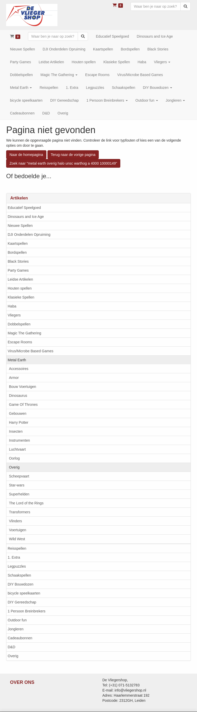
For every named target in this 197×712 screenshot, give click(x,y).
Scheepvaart (19, 476)
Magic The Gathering (24, 333)
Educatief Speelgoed (24, 208)
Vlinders (15, 521)
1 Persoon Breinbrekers (26, 611)
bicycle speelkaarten (24, 593)
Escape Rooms (20, 342)
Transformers (19, 512)
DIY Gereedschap (22, 602)
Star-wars (16, 485)
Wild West (17, 539)
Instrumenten (19, 440)
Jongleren (16, 629)
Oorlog (14, 458)
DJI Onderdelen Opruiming (29, 234)
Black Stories (18, 261)
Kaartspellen (18, 243)
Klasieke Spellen (21, 297)
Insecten (16, 431)
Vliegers (14, 315)
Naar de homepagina (26, 155)
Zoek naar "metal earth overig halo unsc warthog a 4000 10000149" (63, 163)
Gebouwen (17, 413)
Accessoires (18, 369)
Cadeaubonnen (20, 638)
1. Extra (14, 557)
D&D (11, 647)
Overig (14, 467)
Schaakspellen (19, 575)
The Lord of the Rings (26, 503)
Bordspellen (17, 252)
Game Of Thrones (23, 404)
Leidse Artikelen (20, 279)
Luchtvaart (17, 449)
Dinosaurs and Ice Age (26, 217)
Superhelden (19, 494)
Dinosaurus (18, 396)
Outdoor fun (17, 620)
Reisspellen (17, 548)
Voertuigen (17, 530)
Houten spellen (20, 288)
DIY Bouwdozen (20, 584)
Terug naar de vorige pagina (73, 155)
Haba (12, 306)
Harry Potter (18, 422)
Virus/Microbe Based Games (30, 351)
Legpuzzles (17, 566)
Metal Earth (17, 360)
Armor (14, 378)
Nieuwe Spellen (20, 226)
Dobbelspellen (19, 324)
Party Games (18, 270)
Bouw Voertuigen (22, 387)
